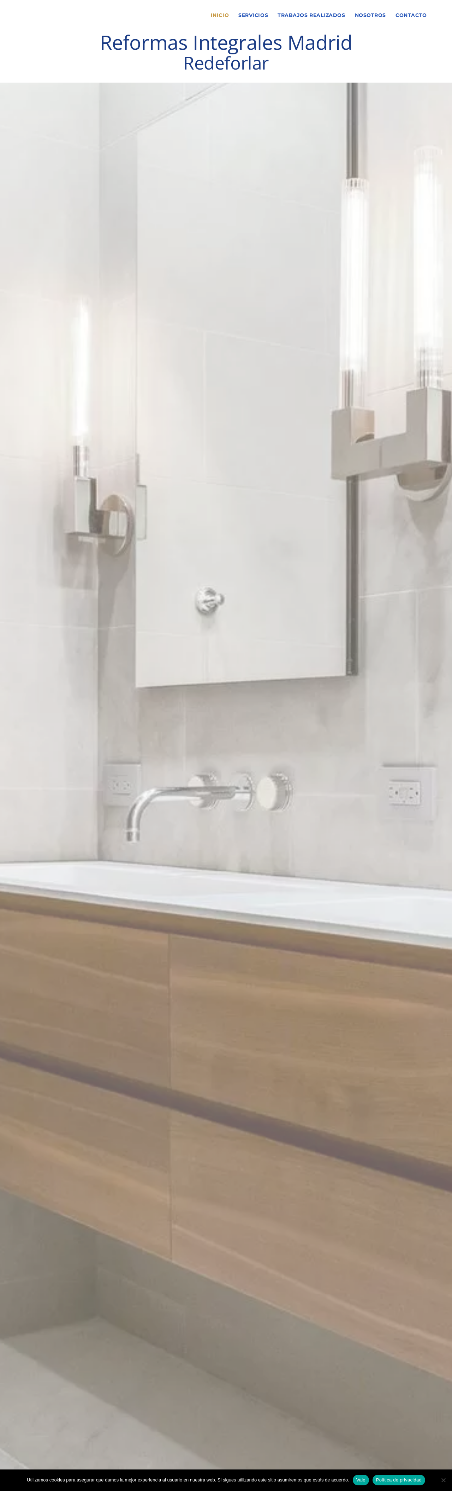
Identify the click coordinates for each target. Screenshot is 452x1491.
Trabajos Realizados (311, 15)
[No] (443, 1480)
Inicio (220, 15)
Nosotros (370, 15)
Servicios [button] (253, 15)
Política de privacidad (399, 1480)
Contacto (411, 15)
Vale (360, 1480)
